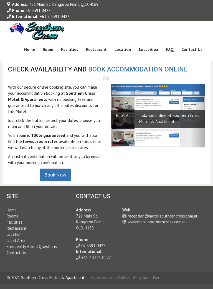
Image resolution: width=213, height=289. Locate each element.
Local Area (148, 49)
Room (48, 49)
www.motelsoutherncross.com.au (157, 221)
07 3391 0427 (38, 10)
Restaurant (96, 49)
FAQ (170, 49)
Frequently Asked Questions (32, 246)
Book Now (55, 175)
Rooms (12, 216)
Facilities (69, 49)
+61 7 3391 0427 (54, 16)
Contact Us (191, 49)
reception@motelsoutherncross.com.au (163, 216)
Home (29, 49)
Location (123, 49)
